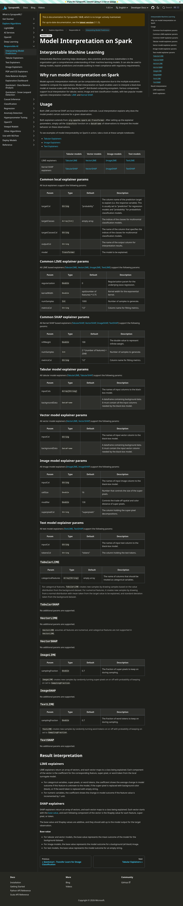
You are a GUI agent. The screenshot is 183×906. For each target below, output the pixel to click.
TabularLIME (71, 160)
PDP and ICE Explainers (17, 71)
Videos (41, 7)
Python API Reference (20, 890)
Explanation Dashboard (17, 80)
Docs (25, 7)
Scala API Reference (19, 894)
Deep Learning (11, 41)
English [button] (121, 7)
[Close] (180, 2)
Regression (9, 108)
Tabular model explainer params (165, 41)
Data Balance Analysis (16, 76)
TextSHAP (130, 168)
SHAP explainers (159, 93)
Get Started (8, 19)
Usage (153, 27)
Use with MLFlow (11, 135)
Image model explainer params (165, 49)
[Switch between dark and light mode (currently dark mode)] (158, 8)
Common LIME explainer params (165, 34)
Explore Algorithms (12, 23)
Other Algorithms (12, 131)
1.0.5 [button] (108, 7)
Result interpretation (159, 86)
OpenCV (8, 122)
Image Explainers (14, 67)
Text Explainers (13, 62)
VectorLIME (91, 160)
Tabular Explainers (14, 57)
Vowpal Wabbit (11, 126)
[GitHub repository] (153, 8)
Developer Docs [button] (138, 7)
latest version (86, 22)
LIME (74, 95)
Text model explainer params (164, 52)
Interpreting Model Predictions (15, 52)
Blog (33, 7)
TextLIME (130, 160)
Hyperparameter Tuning (15, 117)
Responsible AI (11, 46)
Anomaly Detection (13, 113)
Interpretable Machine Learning (163, 17)
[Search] (171, 7)
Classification (10, 103)
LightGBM (9, 28)
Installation (15, 882)
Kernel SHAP (87, 95)
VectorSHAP (91, 168)
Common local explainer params (165, 30)
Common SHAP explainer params (165, 38)
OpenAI (7, 37)
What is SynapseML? (12, 14)
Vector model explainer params (165, 45)
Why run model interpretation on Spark (163, 21)
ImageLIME (111, 160)
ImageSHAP (111, 168)
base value (53, 812)
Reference (7, 144)
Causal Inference (12, 99)
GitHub (113, 2)
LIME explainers (159, 90)
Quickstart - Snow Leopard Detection (18, 93)
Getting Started (17, 886)
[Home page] (42, 30)
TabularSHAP (72, 168)
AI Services (9, 32)
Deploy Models (10, 140)
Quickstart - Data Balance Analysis (18, 86)
